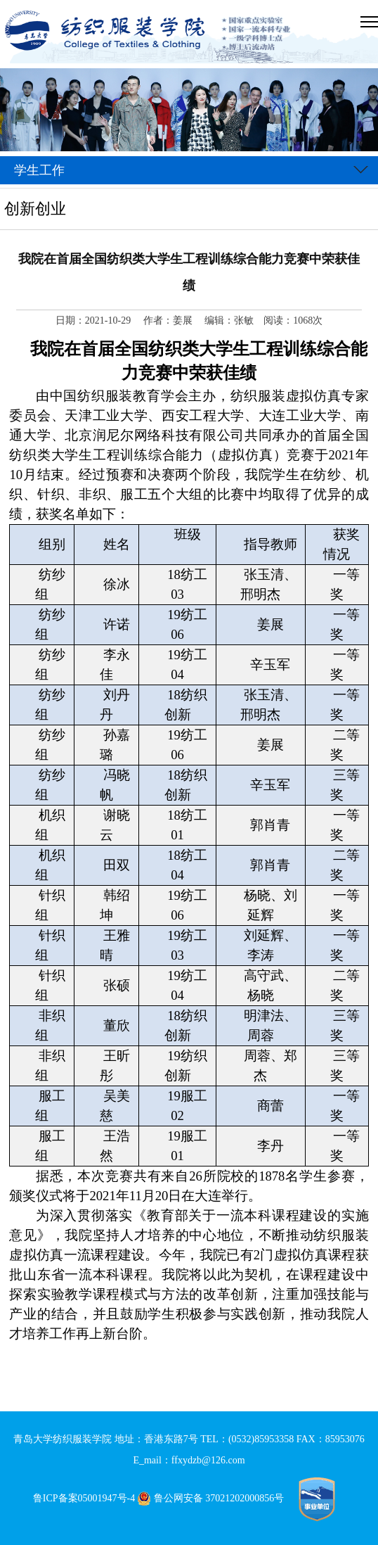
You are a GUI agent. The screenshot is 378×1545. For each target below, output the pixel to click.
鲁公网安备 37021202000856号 (213, 1498)
